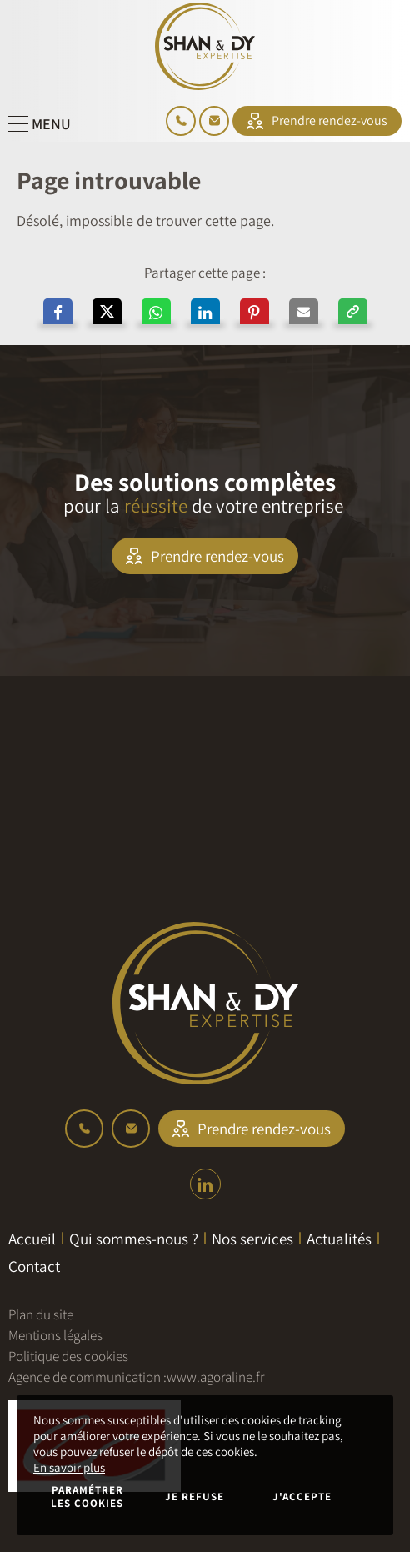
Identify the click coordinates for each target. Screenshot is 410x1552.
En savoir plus (69, 1467)
